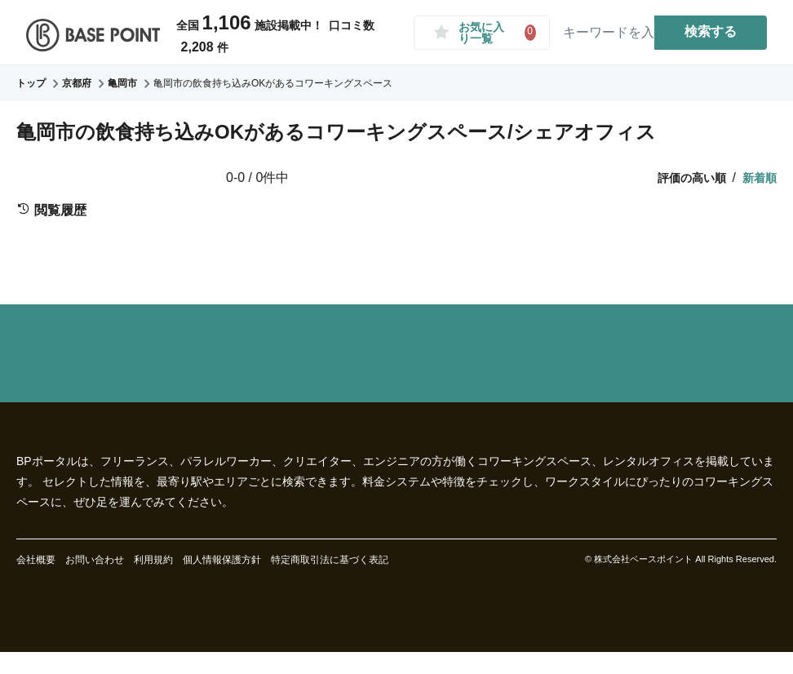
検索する (710, 31)
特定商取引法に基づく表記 (329, 559)
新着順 (759, 177)
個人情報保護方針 (222, 559)
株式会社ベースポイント (643, 559)
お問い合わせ (94, 559)
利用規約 (153, 559)
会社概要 (35, 559)
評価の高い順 (692, 177)
